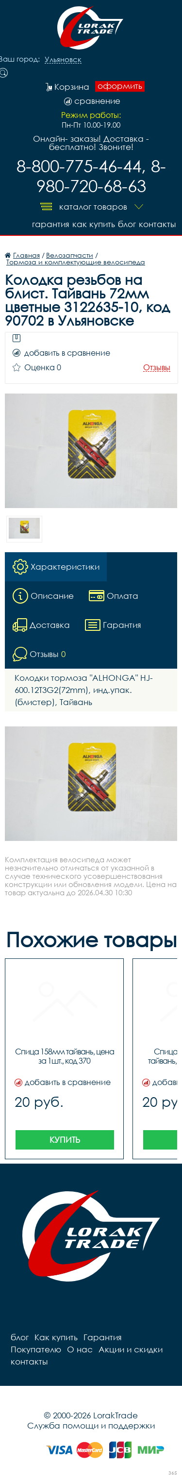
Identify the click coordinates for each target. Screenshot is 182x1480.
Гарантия (50, 224)
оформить (120, 86)
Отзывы (156, 367)
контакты (157, 224)
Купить (65, 1140)
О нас (80, 1349)
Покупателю (36, 1349)
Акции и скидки (131, 1349)
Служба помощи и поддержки (91, 1425)
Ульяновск (63, 60)
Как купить (93, 224)
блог (127, 224)
